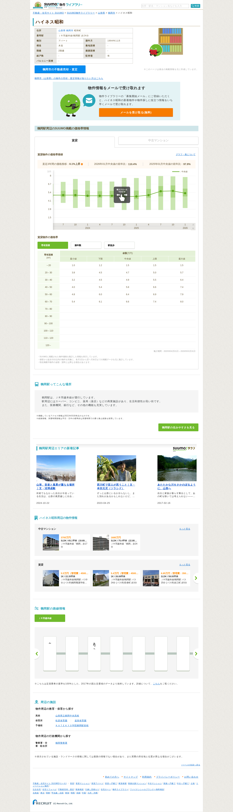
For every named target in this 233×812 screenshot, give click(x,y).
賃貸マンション (83, 783)
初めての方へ (112, 777)
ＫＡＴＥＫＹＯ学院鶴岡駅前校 (72, 725)
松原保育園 (61, 720)
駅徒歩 (111, 245)
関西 (73, 793)
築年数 (78, 245)
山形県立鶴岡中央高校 (67, 715)
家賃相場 (123, 783)
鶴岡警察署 (61, 743)
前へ (37, 653)
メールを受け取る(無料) (136, 112)
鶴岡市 (111, 13)
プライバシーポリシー (168, 777)
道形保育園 (80, 720)
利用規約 (147, 777)
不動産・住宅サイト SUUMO (48, 13)
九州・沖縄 (93, 793)
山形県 (101, 13)
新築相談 (80, 789)
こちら (156, 683)
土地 (193, 783)
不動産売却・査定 (66, 789)
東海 (67, 793)
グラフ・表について (186, 154)
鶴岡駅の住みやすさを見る (178, 427)
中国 (84, 793)
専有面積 (45, 245)
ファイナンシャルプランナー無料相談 (147, 789)
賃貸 (72, 783)
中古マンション (155, 783)
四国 (78, 793)
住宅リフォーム (49, 789)
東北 (42, 793)
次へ (195, 653)
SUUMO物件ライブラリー (81, 13)
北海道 (36, 793)
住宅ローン (106, 789)
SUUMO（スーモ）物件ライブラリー (57, 5)
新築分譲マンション (137, 783)
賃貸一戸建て (111, 783)
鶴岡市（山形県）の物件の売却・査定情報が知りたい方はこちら (69, 78)
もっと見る (184, 529)
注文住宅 (37, 789)
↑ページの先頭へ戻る (190, 765)
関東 (48, 793)
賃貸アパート (97, 783)
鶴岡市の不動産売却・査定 (60, 69)
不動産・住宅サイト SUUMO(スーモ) (50, 783)
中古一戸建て (183, 783)
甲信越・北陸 (58, 793)
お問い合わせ (191, 777)
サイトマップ (131, 777)
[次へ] (195, 578)
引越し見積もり (92, 789)
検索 (197, 6)
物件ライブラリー (120, 789)
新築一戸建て (169, 783)
